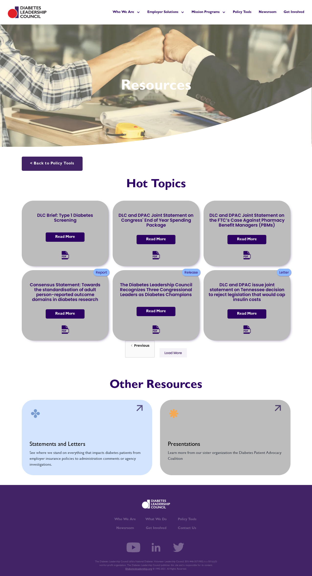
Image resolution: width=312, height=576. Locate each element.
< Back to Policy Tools (52, 164)
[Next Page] (173, 352)
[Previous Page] (140, 349)
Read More (65, 237)
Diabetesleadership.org (138, 569)
